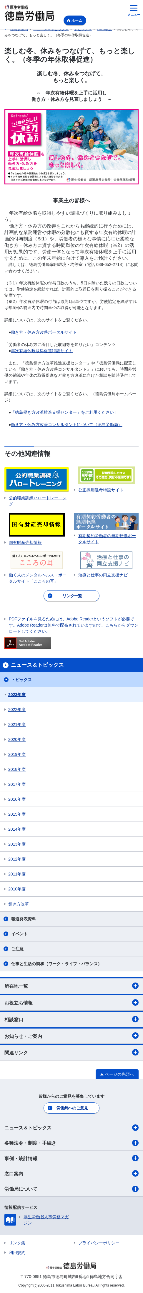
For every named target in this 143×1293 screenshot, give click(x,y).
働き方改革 (18, 904)
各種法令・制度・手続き (71, 1143)
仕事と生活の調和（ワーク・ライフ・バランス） (56, 963)
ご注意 (17, 948)
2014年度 (17, 829)
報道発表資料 (23, 919)
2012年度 (17, 859)
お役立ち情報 (71, 1002)
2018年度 (17, 769)
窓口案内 (71, 1173)
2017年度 (17, 784)
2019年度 (17, 754)
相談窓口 (71, 1019)
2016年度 (17, 799)
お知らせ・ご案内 (71, 1035)
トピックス (21, 679)
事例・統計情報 (71, 1158)
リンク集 (17, 1243)
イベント (19, 933)
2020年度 (17, 739)
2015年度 (17, 814)
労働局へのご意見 (72, 1108)
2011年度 (17, 874)
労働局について (71, 1189)
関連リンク (71, 1052)
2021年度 (17, 724)
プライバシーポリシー (98, 1243)
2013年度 (17, 844)
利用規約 (17, 1252)
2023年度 (17, 694)
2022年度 (17, 709)
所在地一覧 (71, 986)
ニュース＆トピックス (71, 1127)
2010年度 (17, 889)
